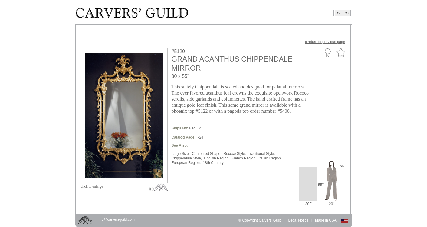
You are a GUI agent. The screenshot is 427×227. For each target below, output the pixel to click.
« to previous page (325, 42)
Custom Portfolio (327, 52)
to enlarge (92, 186)
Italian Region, (270, 158)
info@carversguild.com (116, 219)
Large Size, (181, 154)
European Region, (186, 163)
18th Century (213, 163)
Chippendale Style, (187, 158)
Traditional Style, (261, 154)
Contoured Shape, (206, 154)
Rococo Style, (235, 154)
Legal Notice (298, 220)
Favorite (340, 52)
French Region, (244, 158)
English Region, (216, 158)
